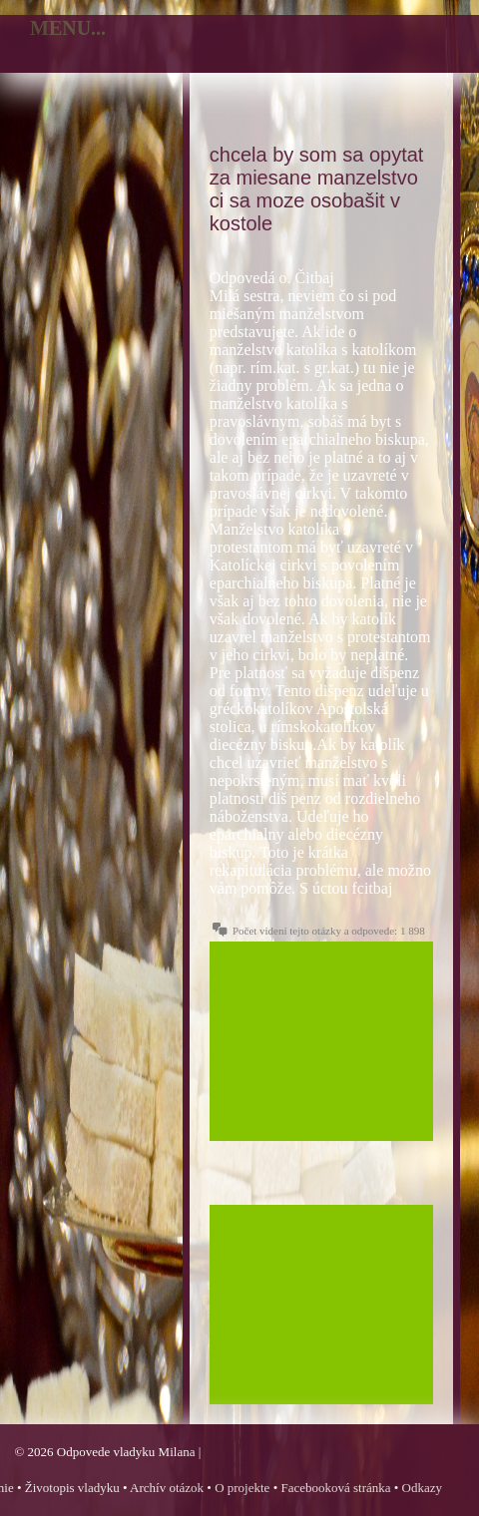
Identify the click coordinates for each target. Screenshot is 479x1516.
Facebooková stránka (335, 1487)
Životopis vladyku (72, 1487)
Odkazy (422, 1487)
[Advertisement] (321, 1041)
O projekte (242, 1487)
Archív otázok (167, 1487)
